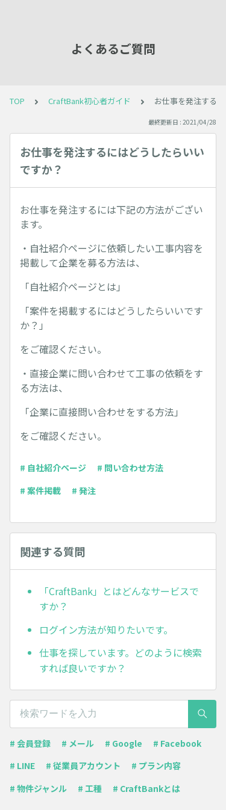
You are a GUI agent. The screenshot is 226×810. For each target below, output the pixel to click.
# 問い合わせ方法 (130, 468)
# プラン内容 (156, 765)
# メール (77, 743)
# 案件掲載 (40, 490)
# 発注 (84, 490)
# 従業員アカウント (83, 765)
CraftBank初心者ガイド (89, 101)
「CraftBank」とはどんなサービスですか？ (119, 599)
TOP (17, 101)
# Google (123, 743)
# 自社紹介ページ (53, 468)
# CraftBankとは (146, 788)
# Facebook (177, 743)
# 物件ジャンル (38, 788)
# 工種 (90, 788)
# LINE (22, 765)
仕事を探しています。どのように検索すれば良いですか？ (120, 660)
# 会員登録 (30, 743)
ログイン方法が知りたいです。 (106, 629)
